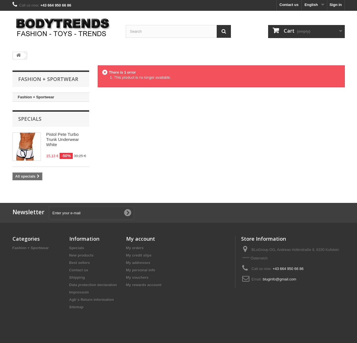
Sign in (335, 5)
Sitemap (76, 307)
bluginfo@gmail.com (279, 279)
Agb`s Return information (91, 300)
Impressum (79, 292)
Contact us (288, 5)
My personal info (140, 270)
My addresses (138, 263)
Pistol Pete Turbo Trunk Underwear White (62, 139)
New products (81, 255)
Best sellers (79, 263)
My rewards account (144, 285)
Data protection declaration (93, 285)
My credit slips (139, 255)
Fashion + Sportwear (36, 97)
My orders (135, 248)
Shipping (77, 277)
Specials (29, 118)
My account (140, 238)
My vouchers (137, 277)
